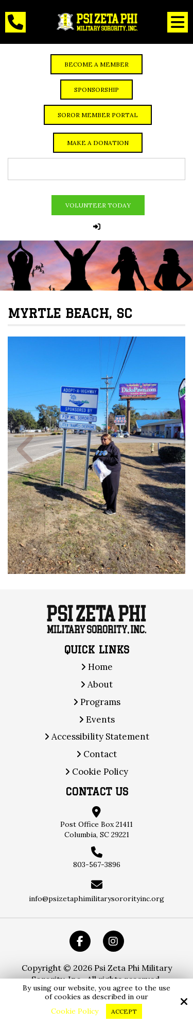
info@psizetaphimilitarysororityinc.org (96, 898)
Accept (124, 1011)
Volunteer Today (98, 205)
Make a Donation (98, 143)
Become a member (96, 64)
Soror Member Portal (98, 115)
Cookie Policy (74, 1011)
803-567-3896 (96, 864)
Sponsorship (96, 89)
